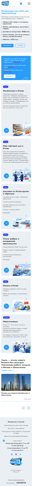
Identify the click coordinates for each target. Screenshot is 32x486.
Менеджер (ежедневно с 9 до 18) (17, 443)
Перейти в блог (7, 370)
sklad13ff (17, 62)
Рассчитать (7, 45)
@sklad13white (8, 72)
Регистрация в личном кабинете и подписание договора (16, 432)
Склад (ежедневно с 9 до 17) (17, 448)
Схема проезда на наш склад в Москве (16, 425)
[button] (28, 408)
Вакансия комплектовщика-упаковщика (16, 436)
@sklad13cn (11, 67)
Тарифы (20, 45)
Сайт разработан (16, 483)
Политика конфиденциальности (16, 480)
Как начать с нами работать (16, 428)
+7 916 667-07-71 (17, 450)
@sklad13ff (9, 76)
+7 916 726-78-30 (17, 446)
